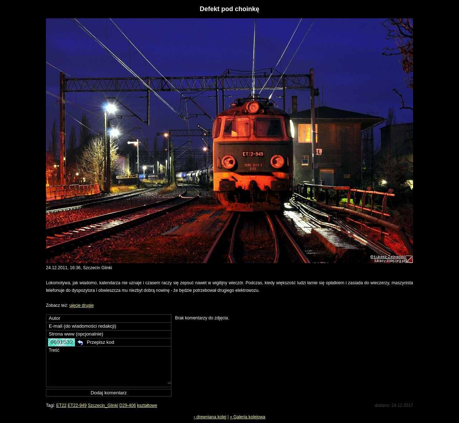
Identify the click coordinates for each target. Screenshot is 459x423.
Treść (109, 365)
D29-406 (127, 405)
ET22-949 (77, 405)
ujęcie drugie (81, 305)
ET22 (61, 405)
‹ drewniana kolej (210, 416)
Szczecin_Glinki (103, 405)
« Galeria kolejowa (247, 416)
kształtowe (147, 405)
